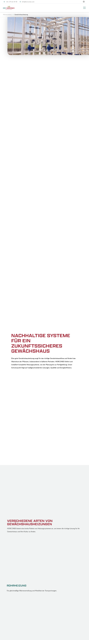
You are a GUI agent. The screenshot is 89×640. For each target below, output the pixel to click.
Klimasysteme (7, 14)
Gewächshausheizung (21, 14)
